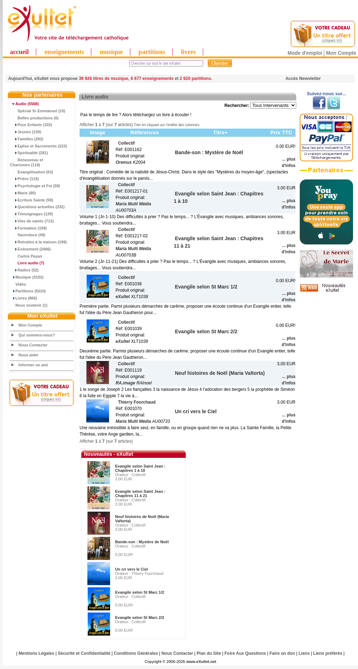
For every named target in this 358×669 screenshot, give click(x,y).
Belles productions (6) (34, 118)
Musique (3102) (27, 277)
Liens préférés (327, 653)
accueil (19, 51)
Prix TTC (281, 132)
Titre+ (220, 132)
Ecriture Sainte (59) (31, 200)
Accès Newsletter (303, 78)
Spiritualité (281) (29, 153)
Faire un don (282, 653)
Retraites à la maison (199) (38, 242)
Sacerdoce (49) (27, 235)
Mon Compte (341, 53)
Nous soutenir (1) (29, 305)
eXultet (122, 296)
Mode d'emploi (305, 53)
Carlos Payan (26, 256)
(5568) (24, 104)
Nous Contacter (33, 345)
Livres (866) (23, 298)
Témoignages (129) (31, 214)
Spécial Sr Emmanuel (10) (37, 111)
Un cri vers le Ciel (131, 569)
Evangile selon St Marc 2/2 (139, 617)
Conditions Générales (136, 653)
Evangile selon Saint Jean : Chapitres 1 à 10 (140, 468)
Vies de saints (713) (32, 221)
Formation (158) (28, 228)
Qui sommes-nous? (36, 335)
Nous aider (28, 355)
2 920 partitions (195, 78)
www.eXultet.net (201, 661)
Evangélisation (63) (31, 172)
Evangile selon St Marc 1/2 (139, 592)
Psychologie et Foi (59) (35, 186)
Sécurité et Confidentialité (84, 653)
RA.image (125, 383)
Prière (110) (24, 179)
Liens (304, 653)
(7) (27, 263)
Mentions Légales (36, 653)
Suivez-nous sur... (326, 93)
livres (188, 51)
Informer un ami (33, 365)
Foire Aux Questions (245, 653)
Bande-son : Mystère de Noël (142, 542)
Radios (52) (24, 270)
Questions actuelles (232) (37, 207)
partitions (152, 51)
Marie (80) (23, 193)
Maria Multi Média (133, 203)
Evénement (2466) (30, 249)
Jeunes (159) (25, 132)
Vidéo (18, 284)
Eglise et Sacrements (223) (38, 146)
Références (144, 132)
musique (111, 51)
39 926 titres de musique (103, 78)
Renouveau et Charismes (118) (26, 162)
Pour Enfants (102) (31, 125)
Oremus (123, 162)
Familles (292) (26, 139)
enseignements (64, 51)
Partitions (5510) (28, 291)
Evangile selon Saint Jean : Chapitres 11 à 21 (140, 493)
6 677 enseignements (152, 78)
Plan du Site (209, 653)
